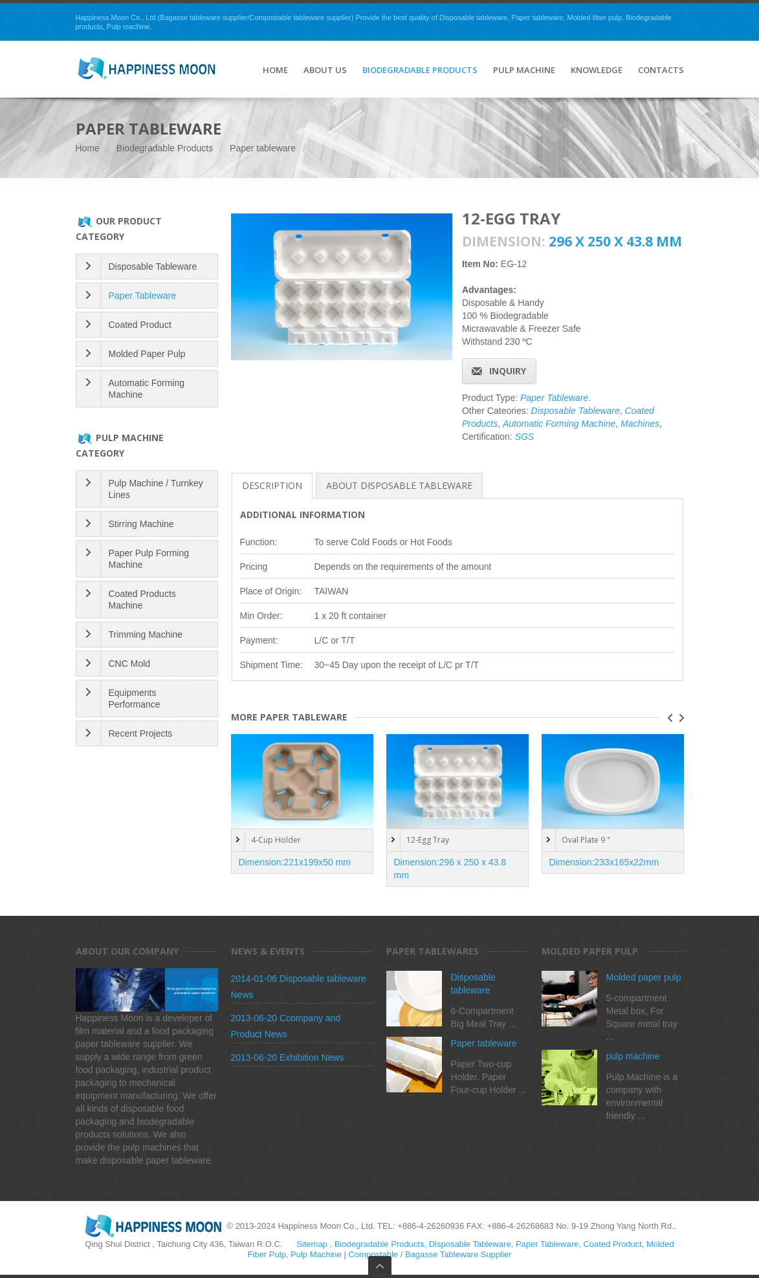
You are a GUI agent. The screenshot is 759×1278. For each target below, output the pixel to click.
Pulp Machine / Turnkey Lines (156, 489)
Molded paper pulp (643, 977)
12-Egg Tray (427, 839)
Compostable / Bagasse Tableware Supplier (429, 1254)
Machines (640, 423)
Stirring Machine (141, 524)
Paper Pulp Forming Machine (149, 559)
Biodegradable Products (420, 70)
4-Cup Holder (276, 839)
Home (88, 148)
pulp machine (633, 1056)
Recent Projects (141, 733)
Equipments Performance (134, 698)
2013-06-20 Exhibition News (287, 1057)
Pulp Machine (524, 70)
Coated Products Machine (142, 600)
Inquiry (507, 371)
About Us (325, 70)
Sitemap (311, 1244)
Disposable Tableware (575, 411)
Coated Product (140, 325)
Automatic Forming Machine (559, 423)
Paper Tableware (554, 398)
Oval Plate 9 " (586, 839)
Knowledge (596, 70)
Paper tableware (263, 148)
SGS (524, 436)
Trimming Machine (146, 634)
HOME (275, 70)
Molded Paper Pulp (147, 354)
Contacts (661, 70)
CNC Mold (130, 663)
